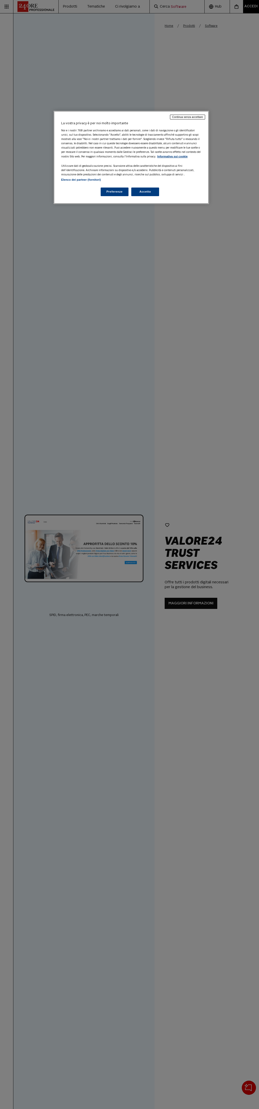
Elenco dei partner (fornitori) (81, 179)
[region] (131, 157)
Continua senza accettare (187, 116)
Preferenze (114, 191)
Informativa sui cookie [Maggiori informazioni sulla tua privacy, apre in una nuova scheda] (172, 156)
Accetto (145, 191)
